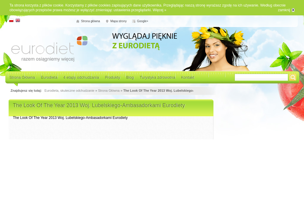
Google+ (142, 21)
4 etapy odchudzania (81, 77)
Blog (130, 77)
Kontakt (187, 77)
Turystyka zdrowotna (157, 77)
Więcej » (159, 10)
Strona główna (90, 21)
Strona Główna (22, 77)
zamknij (284, 10)
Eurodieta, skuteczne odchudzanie (69, 90)
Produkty (112, 77)
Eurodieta (49, 77)
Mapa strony (118, 21)
